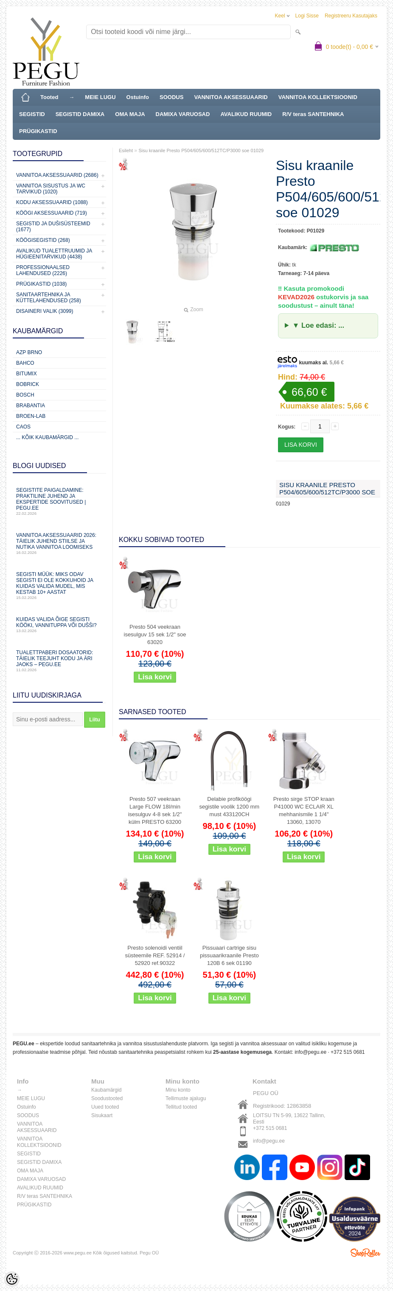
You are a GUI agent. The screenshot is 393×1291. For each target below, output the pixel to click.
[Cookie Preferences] (12, 1279)
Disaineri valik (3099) (44, 311)
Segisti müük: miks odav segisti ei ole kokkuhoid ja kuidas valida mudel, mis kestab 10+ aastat (59, 585)
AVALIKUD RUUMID (246, 114)
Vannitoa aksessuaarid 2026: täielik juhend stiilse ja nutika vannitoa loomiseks (59, 543)
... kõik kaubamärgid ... (47, 437)
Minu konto (178, 1090)
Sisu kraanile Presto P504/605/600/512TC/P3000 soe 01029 (201, 150)
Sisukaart (101, 1115)
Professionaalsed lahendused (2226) (43, 270)
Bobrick (27, 384)
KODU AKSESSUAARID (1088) (52, 202)
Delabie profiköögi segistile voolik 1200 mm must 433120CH (229, 806)
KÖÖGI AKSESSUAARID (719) (51, 213)
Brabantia (30, 406)
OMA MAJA (130, 114)
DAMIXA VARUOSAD (183, 114)
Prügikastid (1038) (41, 284)
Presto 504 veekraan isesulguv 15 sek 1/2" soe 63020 (155, 634)
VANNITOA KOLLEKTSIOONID (317, 97)
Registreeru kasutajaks (351, 16)
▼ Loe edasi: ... (318, 325)
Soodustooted (107, 1098)
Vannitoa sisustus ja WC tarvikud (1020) (50, 189)
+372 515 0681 (348, 1052)
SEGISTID (32, 114)
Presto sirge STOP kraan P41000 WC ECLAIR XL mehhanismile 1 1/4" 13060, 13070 (303, 810)
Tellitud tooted (181, 1107)
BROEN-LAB (30, 416)
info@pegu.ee (310, 1052)
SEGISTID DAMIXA (80, 114)
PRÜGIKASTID (38, 131)
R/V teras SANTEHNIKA (313, 114)
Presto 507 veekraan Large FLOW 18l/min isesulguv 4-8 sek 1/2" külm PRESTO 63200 (155, 810)
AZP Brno (29, 352)
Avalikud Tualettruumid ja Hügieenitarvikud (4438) (54, 254)
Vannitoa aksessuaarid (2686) (57, 175)
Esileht (126, 150)
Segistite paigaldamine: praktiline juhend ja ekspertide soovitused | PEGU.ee (59, 501)
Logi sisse (307, 16)
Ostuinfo (137, 97)
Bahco (25, 363)
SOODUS (171, 97)
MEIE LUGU (100, 97)
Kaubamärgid (106, 1090)
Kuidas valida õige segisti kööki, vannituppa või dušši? (59, 624)
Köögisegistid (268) (43, 240)
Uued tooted (105, 1107)
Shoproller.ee (365, 1252)
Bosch (25, 395)
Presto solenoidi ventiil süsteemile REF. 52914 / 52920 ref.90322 (155, 955)
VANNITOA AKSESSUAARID (230, 97)
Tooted (49, 97)
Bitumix (26, 374)
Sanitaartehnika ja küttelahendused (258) (48, 298)
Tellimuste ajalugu (186, 1098)
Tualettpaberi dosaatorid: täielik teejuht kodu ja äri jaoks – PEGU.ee (59, 661)
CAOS (23, 427)
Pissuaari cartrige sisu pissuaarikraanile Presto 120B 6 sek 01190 (229, 955)
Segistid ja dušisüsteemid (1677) (53, 227)
